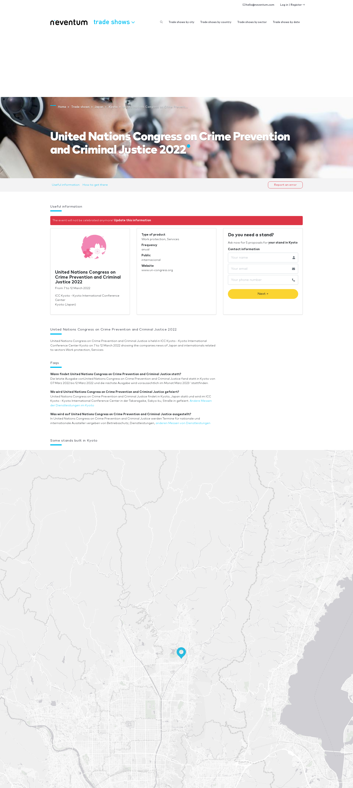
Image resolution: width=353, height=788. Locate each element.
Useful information (66, 184)
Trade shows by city (181, 22)
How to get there (95, 184)
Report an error (285, 184)
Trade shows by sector (252, 22)
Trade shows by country (215, 22)
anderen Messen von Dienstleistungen (183, 423)
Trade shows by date (286, 22)
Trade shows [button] (114, 21)
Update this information (132, 220)
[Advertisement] (176, 63)
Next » (262, 293)
